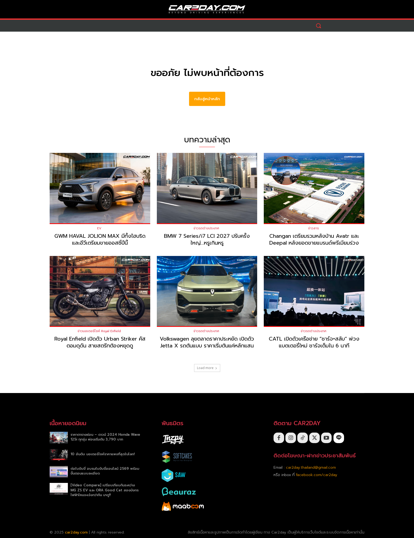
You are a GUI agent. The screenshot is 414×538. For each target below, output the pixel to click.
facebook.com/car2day (316, 475)
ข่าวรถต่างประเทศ (206, 228)
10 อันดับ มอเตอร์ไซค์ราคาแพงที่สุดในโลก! (102, 454)
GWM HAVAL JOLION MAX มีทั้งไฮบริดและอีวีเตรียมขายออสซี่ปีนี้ (99, 239)
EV (99, 228)
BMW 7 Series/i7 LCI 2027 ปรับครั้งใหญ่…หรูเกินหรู (207, 239)
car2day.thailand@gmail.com (311, 467)
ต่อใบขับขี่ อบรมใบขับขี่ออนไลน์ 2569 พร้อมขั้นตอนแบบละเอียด (104, 471)
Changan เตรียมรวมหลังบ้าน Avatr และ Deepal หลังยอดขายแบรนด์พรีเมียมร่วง (314, 239)
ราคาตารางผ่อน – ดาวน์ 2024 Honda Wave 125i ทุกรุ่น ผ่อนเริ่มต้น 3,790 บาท (105, 437)
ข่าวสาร (313, 228)
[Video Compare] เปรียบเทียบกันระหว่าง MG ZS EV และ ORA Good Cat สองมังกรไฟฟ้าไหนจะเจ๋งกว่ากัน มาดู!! (104, 490)
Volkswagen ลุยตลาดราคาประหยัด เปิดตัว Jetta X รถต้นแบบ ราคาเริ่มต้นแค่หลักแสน (207, 342)
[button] (319, 26)
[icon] (338, 438)
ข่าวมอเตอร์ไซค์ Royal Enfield (99, 331)
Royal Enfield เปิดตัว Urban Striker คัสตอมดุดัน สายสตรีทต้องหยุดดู (99, 342)
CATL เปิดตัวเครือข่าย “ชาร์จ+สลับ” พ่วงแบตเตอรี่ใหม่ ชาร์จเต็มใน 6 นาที (314, 342)
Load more (207, 368)
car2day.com (76, 532)
